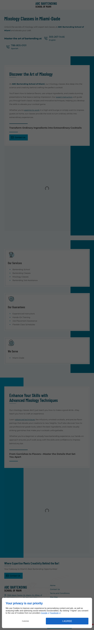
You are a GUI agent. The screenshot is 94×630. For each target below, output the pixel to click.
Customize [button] (25, 621)
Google (44, 613)
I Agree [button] (67, 621)
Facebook (54, 613)
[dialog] (47, 613)
